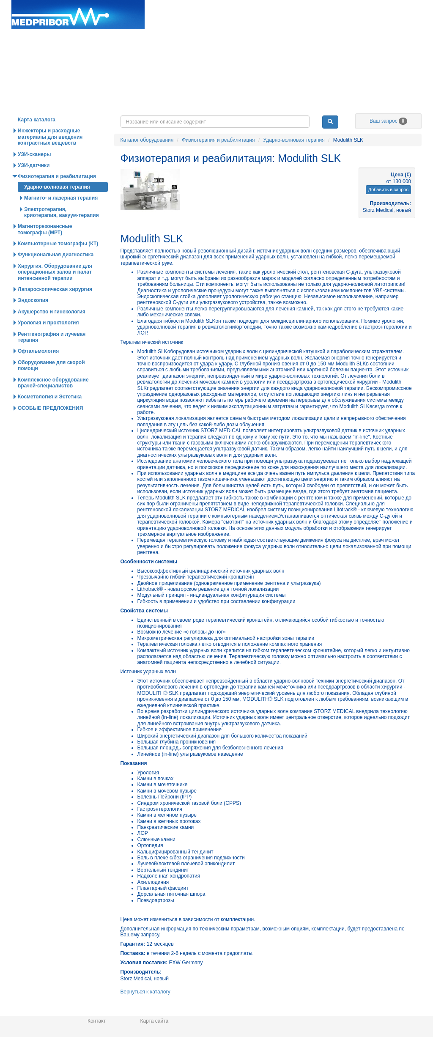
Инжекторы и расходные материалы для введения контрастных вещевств (50, 154)
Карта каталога (36, 137)
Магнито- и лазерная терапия (61, 216)
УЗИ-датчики (34, 183)
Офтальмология (38, 369)
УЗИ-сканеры (34, 172)
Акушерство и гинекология (51, 329)
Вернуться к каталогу (145, 1009)
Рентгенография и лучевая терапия (51, 355)
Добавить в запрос (388, 207)
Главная (78, 14)
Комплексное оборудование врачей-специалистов (53, 400)
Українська (409, 23)
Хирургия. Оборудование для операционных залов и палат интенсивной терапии (55, 290)
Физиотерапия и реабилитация (218, 158)
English (342, 23)
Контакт (97, 1021)
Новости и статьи (225, 120)
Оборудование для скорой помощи (51, 383)
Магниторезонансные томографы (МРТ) (45, 247)
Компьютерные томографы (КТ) (58, 261)
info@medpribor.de (402, 14)
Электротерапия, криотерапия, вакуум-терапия (61, 230)
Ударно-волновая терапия (294, 158)
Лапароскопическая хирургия (55, 307)
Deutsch (312, 23)
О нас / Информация (388, 120)
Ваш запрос (388, 139)
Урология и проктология (48, 340)
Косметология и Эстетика (50, 414)
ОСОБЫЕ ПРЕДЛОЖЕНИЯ (50, 426)
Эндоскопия (33, 318)
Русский (373, 23)
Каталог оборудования (60, 120)
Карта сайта (154, 1021)
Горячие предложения (142, 120)
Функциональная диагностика (55, 272)
